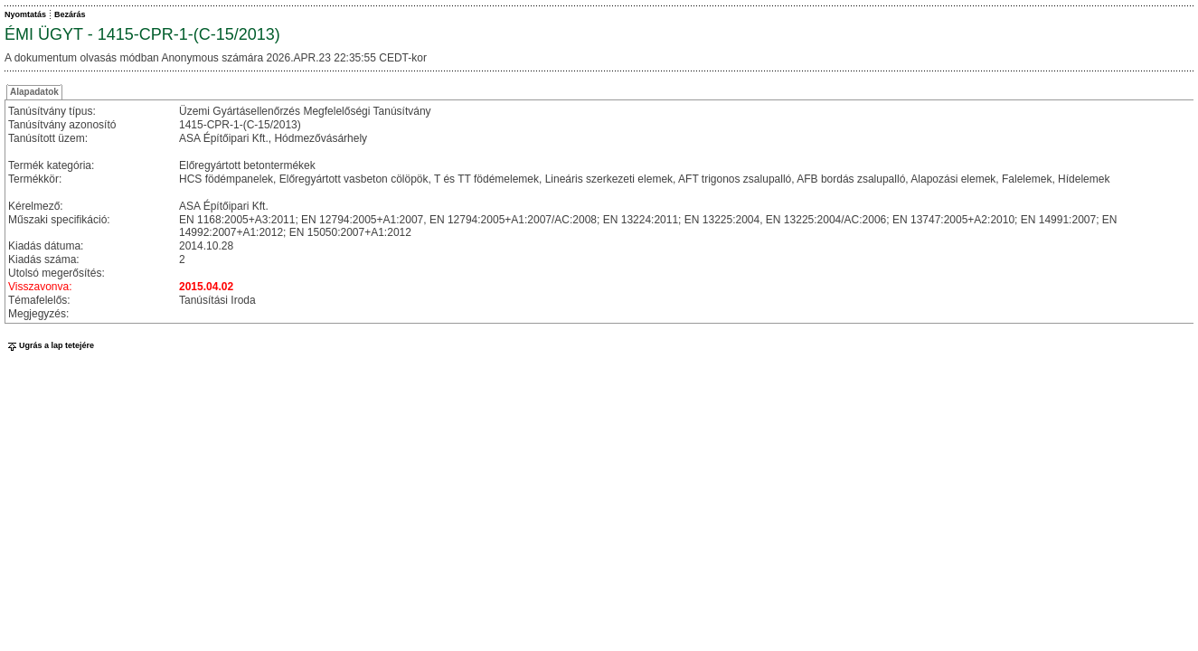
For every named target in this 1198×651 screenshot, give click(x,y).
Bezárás (70, 14)
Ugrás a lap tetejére (49, 345)
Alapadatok (34, 92)
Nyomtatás (25, 14)
